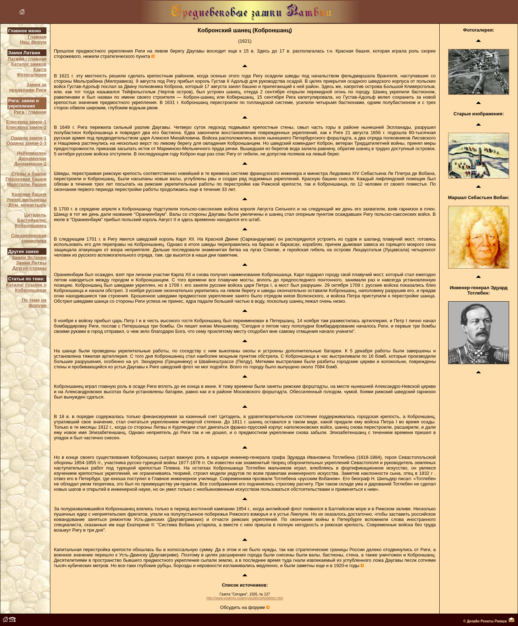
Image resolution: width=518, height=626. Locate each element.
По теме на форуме (34, 302)
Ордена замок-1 (28, 138)
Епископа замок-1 (26, 122)
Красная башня (29, 194)
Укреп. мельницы (26, 199)
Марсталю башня (27, 184)
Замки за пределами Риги (27, 87)
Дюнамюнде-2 (30, 163)
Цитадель (35, 215)
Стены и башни (28, 173)
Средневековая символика (28, 238)
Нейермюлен (31, 153)
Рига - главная (30, 112)
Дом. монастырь (27, 205)
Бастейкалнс (31, 220)
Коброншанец (30, 225)
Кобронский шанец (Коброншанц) (245, 30)
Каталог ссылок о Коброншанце (26, 287)
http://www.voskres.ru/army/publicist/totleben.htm (244, 598)
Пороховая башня (26, 179)
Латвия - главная (27, 58)
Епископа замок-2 (26, 127)
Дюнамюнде (32, 158)
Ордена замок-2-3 (26, 143)
